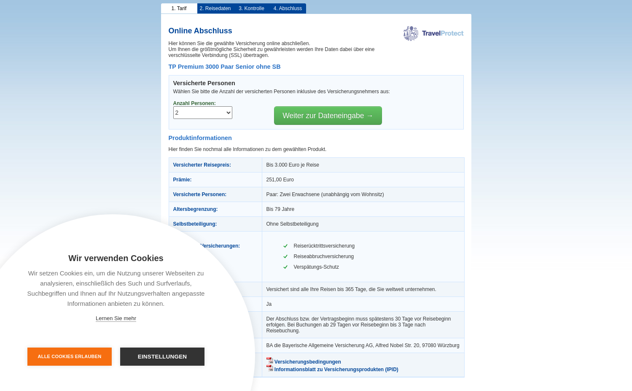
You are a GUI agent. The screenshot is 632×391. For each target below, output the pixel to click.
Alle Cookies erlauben (70, 356)
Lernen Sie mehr (116, 318)
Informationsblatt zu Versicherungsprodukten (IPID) (332, 369)
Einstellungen (162, 356)
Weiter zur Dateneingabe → (328, 115)
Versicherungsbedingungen (303, 362)
